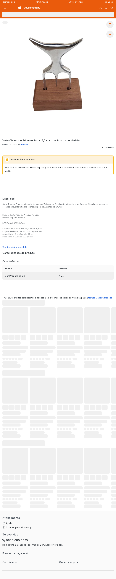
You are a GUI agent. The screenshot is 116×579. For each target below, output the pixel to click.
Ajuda (9, 523)
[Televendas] (76, 2)
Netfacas (24, 144)
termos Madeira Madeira (100, 298)
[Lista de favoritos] (106, 8)
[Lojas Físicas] (109, 2)
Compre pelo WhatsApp (19, 527)
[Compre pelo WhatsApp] (42, 2)
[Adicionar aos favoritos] (110, 24)
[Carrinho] (111, 8)
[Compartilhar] (110, 34)
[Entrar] (100, 8)
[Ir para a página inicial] (29, 8)
